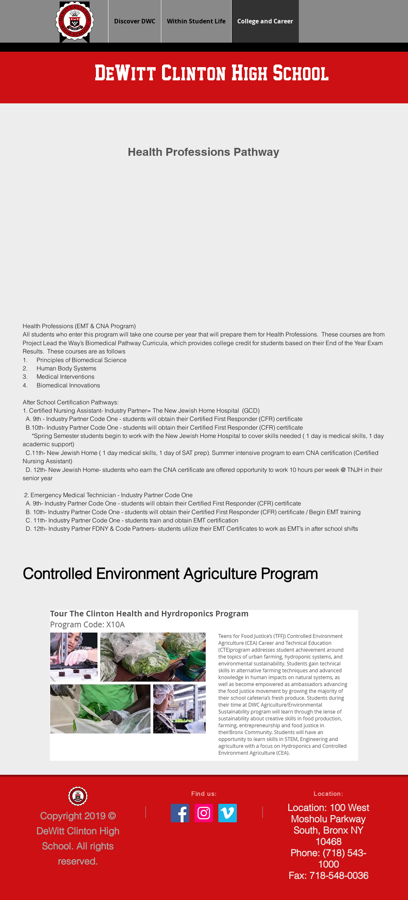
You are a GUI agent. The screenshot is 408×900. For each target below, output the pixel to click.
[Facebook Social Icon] (180, 813)
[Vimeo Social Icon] (227, 813)
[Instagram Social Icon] (204, 813)
